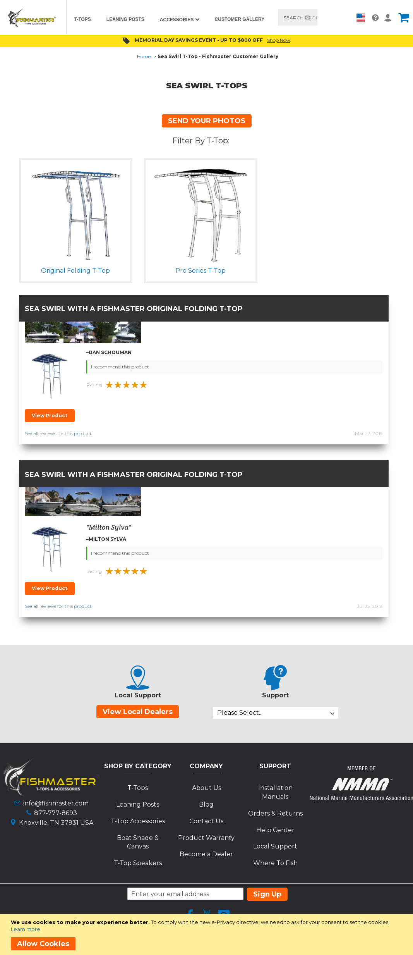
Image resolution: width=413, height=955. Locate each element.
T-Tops (137, 788)
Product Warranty (206, 837)
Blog (206, 804)
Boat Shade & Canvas (138, 842)
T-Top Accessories (138, 821)
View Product (49, 415)
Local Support (275, 846)
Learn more (25, 929)
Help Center (275, 830)
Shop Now (278, 40)
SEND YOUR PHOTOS (206, 121)
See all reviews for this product (58, 433)
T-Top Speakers (138, 863)
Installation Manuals (275, 792)
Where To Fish (275, 863)
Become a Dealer (206, 854)
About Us (206, 788)
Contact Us (206, 821)
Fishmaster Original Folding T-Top (170, 309)
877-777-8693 (55, 813)
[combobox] (297, 17)
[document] (208, 934)
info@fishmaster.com (56, 803)
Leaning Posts (137, 804)
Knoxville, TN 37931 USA (56, 822)
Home (144, 56)
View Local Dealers (138, 711)
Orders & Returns (275, 813)
